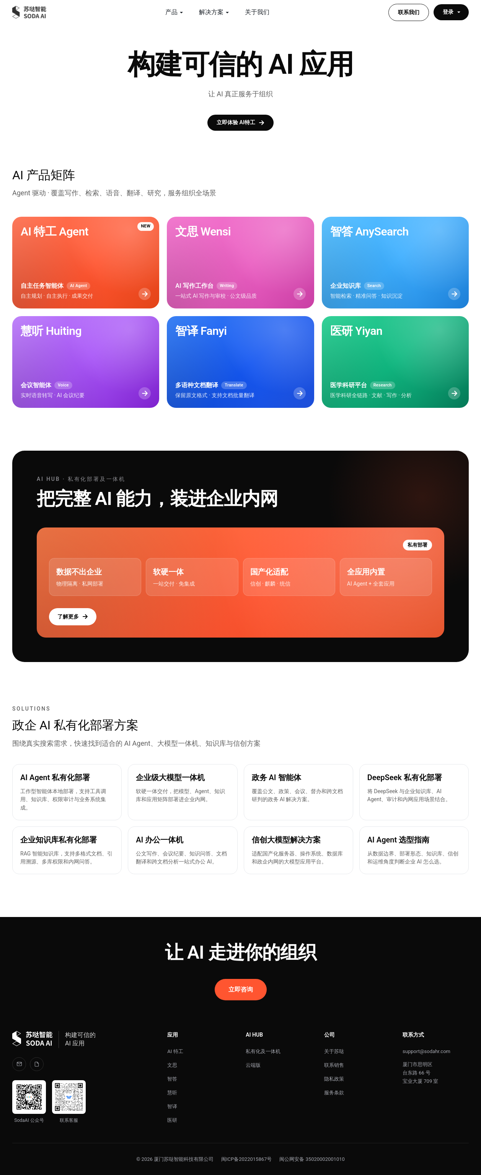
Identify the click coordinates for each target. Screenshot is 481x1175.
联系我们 (408, 12)
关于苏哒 (334, 1051)
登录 (452, 12)
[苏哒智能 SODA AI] (29, 12)
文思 (172, 1065)
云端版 (253, 1065)
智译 (172, 1106)
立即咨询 (240, 989)
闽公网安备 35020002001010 (312, 1159)
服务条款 (334, 1092)
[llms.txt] (37, 1064)
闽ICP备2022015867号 (246, 1159)
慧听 (172, 1092)
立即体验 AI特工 (240, 122)
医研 (172, 1120)
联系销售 (334, 1065)
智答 (172, 1079)
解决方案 (214, 12)
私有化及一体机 (263, 1051)
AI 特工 (175, 1051)
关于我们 (257, 12)
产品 (174, 12)
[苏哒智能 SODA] (32, 1039)
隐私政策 (334, 1079)
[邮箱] (19, 1064)
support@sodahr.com (426, 1051)
